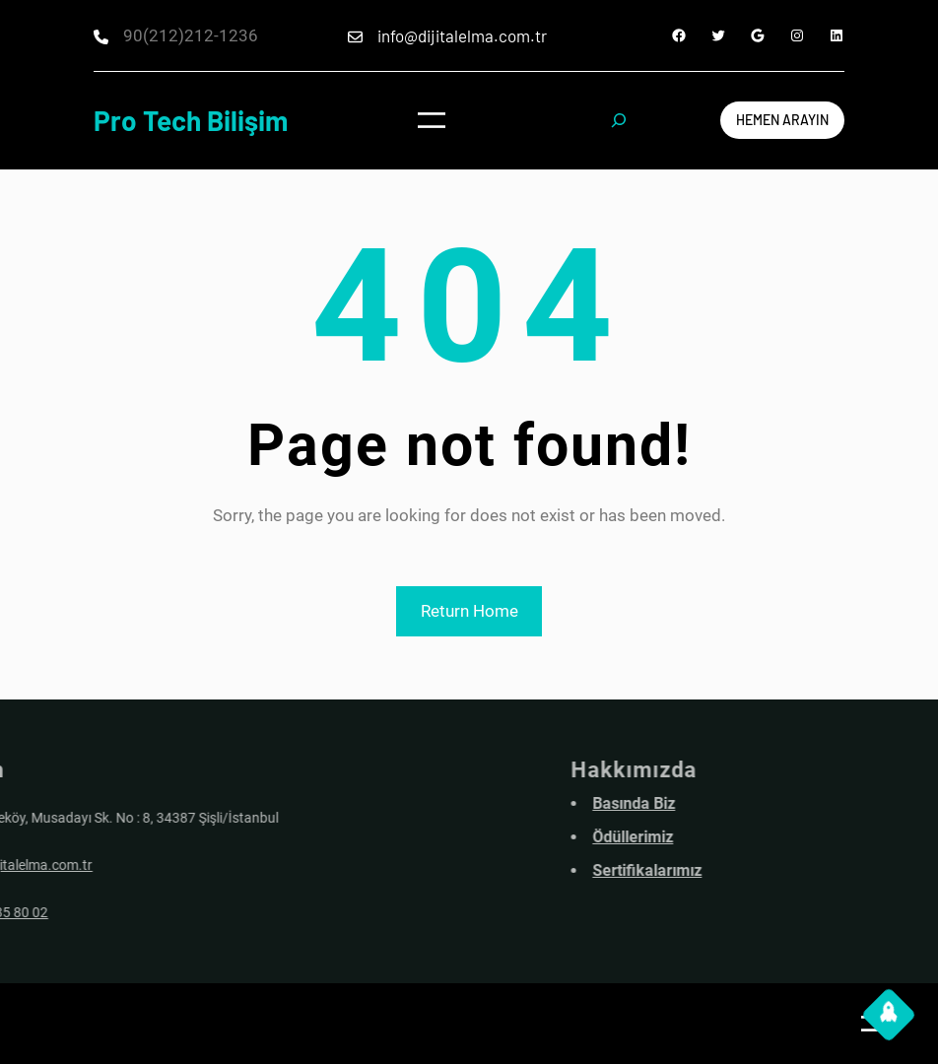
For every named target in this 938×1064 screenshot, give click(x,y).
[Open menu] (431, 120)
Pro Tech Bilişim (191, 120)
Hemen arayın (782, 119)
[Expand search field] (618, 121)
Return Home (469, 611)
